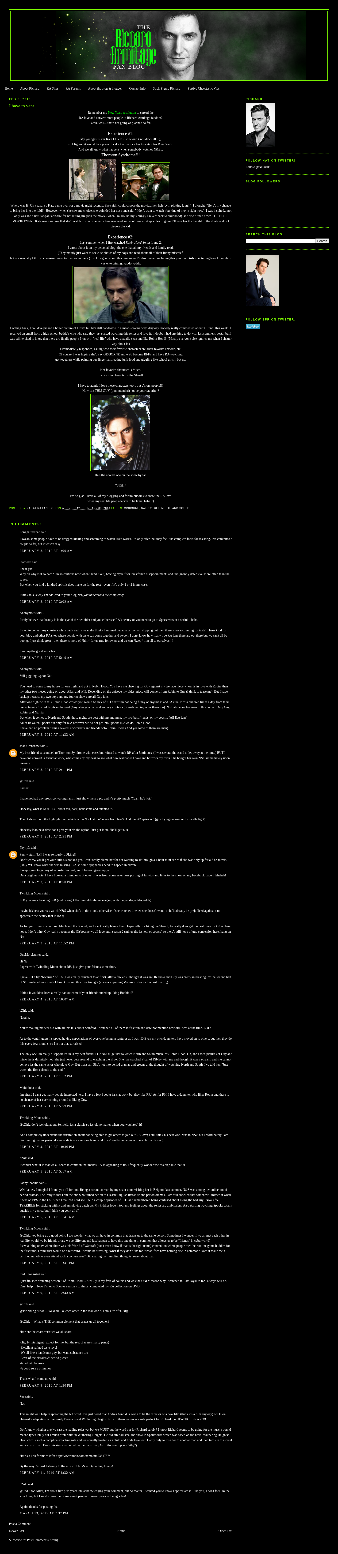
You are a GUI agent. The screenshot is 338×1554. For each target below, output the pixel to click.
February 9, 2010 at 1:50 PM (45, 1385)
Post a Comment (20, 1524)
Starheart (25, 562)
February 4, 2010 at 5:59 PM (45, 1106)
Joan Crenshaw (29, 746)
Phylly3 (24, 847)
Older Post (225, 1531)
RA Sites (52, 88)
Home (9, 88)
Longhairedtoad (29, 532)
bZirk (23, 1010)
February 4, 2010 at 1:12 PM (45, 1076)
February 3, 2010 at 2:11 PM (45, 770)
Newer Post (16, 1531)
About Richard (29, 88)
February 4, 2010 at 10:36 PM (46, 1147)
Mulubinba (26, 1088)
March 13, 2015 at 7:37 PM (43, 1513)
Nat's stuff (150, 508)
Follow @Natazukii (259, 167)
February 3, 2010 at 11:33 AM (47, 734)
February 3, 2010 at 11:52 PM (46, 943)
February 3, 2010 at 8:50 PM (45, 882)
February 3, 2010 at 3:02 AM (46, 601)
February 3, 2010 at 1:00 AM (46, 551)
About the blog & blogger (105, 88)
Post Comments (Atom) (42, 1540)
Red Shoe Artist (29, 1274)
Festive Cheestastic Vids (204, 88)
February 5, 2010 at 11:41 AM (47, 1217)
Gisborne (131, 508)
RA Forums (73, 88)
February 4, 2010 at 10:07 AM (47, 999)
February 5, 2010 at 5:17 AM (46, 1171)
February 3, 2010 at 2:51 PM (45, 836)
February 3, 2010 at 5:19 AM (46, 658)
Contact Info (137, 88)
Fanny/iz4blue (28, 1183)
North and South (175, 508)
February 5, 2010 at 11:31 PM (46, 1263)
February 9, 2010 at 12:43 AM (47, 1293)
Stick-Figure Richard (166, 88)
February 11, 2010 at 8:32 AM (47, 1473)
